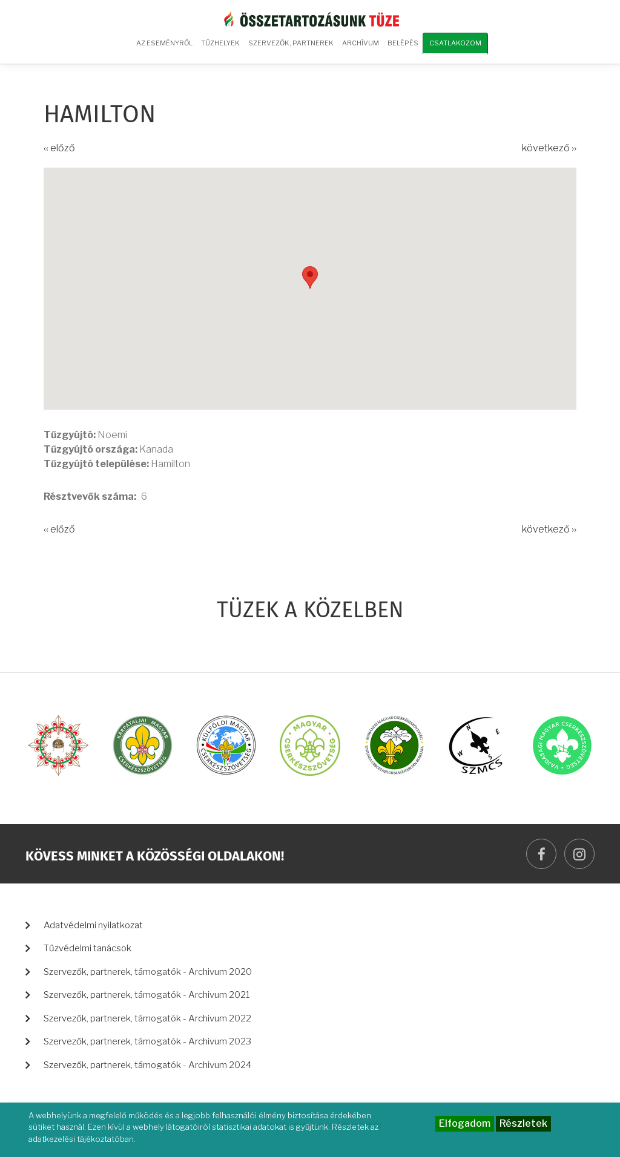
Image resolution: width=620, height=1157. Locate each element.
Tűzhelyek (220, 43)
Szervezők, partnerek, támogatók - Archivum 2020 (148, 971)
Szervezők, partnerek (291, 43)
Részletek (523, 1123)
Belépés (403, 43)
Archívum (359, 47)
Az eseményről (164, 43)
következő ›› (549, 148)
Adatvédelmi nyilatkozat (93, 925)
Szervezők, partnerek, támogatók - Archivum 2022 (147, 1018)
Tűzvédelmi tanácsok (87, 948)
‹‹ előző (59, 148)
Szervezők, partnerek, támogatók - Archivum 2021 (147, 994)
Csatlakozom (455, 43)
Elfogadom (464, 1123)
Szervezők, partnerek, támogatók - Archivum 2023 (147, 1041)
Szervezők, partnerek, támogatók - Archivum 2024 (147, 1065)
